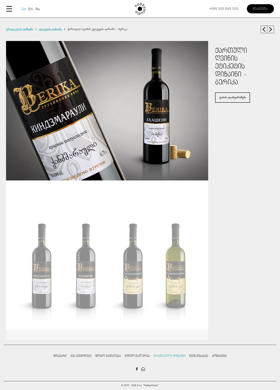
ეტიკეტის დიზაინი (50, 29)
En (30, 8)
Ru (37, 8)
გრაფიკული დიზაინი (19, 29)
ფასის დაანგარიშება (232, 97)
